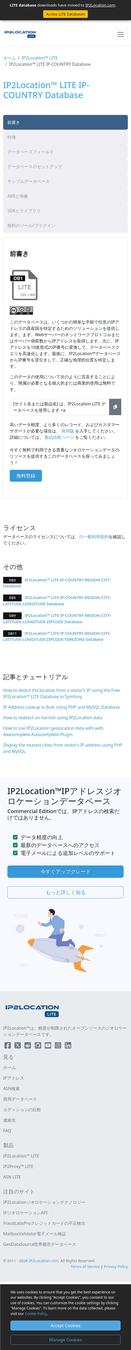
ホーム (9, 58)
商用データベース (20, 1099)
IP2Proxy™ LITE (18, 1166)
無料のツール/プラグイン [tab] (31, 225)
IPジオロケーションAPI (25, 1213)
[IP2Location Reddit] (28, 1046)
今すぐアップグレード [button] (66, 871)
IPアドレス (13, 1078)
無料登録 (25, 475)
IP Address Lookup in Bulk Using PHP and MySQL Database (61, 707)
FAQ (7, 1131)
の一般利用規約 (94, 537)
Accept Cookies (65, 1325)
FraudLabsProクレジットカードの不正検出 (44, 1223)
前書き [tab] (13, 122)
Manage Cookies (65, 1340)
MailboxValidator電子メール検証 (34, 1234)
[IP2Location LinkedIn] (68, 1046)
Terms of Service (85, 1266)
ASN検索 (11, 1088)
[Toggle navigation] (120, 34)
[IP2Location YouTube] (48, 1046)
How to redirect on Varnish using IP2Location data (52, 718)
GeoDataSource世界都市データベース (39, 1244)
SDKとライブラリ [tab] (24, 211)
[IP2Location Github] (38, 1046)
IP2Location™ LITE (40, 58)
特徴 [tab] (11, 137)
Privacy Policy (116, 1266)
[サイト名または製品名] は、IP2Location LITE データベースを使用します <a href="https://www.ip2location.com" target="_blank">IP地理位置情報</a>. (59, 407)
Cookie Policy (36, 1313)
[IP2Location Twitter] (18, 1046)
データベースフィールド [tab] (30, 152)
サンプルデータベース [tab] (28, 181)
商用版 (67, 431)
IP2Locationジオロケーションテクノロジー (44, 1202)
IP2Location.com (100, 5)
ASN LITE (12, 1177)
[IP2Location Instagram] (59, 1046)
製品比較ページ (59, 437)
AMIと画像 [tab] (17, 196)
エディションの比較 (22, 1109)
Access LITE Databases (65, 14)
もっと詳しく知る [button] (66, 892)
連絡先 (9, 1120)
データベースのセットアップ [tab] (34, 166)
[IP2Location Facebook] (8, 1046)
